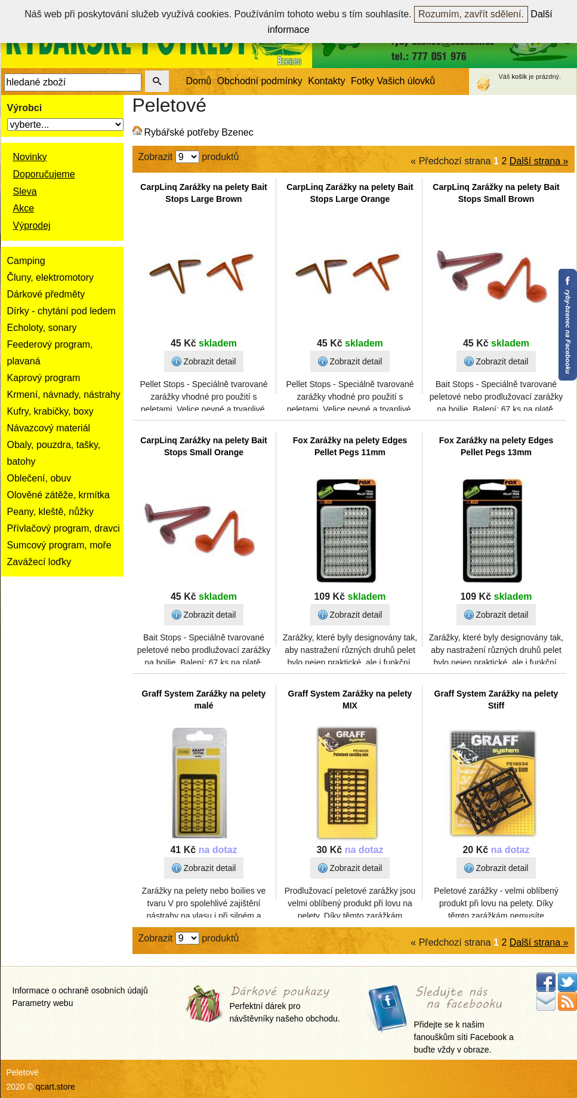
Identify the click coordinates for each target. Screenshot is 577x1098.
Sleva (25, 191)
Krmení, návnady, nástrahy (64, 394)
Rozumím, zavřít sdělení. (471, 14)
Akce (24, 208)
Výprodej (32, 225)
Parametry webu (43, 1003)
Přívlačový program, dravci (63, 528)
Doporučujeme (44, 174)
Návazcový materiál (49, 428)
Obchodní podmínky (260, 81)
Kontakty (326, 81)
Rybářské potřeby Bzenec (199, 132)
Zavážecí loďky (39, 562)
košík (519, 76)
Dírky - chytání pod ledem (61, 311)
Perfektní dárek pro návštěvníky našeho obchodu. (285, 1005)
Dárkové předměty (46, 294)
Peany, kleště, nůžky (50, 512)
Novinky (30, 157)
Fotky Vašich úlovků (393, 81)
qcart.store (55, 1086)
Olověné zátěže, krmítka (58, 495)
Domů (199, 81)
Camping (26, 261)
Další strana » (539, 161)
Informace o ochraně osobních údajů (80, 990)
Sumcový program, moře (59, 545)
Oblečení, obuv (39, 478)
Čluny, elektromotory (50, 277)
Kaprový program (44, 378)
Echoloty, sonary (42, 328)
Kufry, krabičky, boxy (50, 411)
